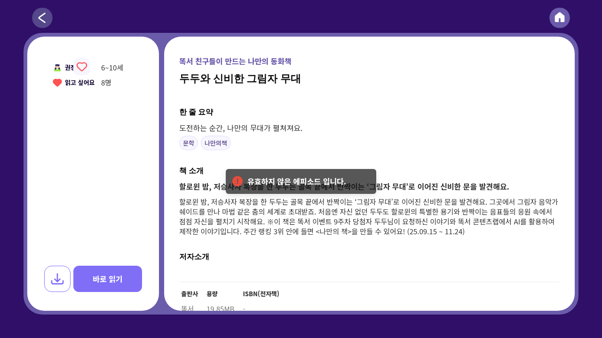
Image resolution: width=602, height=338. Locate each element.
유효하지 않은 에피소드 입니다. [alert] (301, 185)
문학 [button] (188, 142)
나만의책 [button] (216, 142)
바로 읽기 (107, 278)
